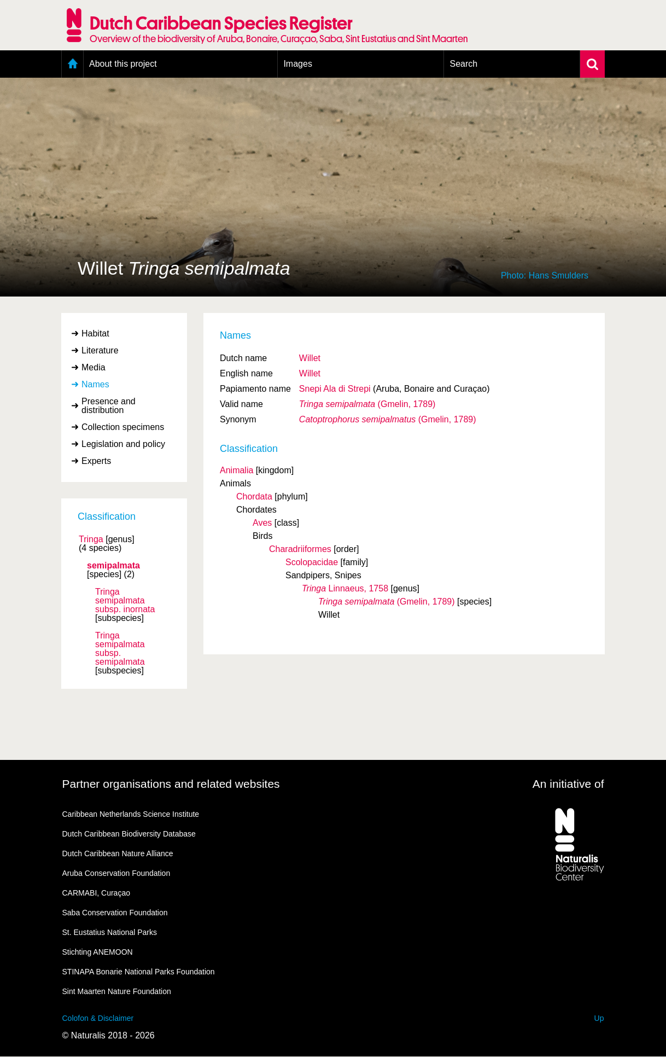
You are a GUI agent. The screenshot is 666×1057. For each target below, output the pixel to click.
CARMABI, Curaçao (96, 892)
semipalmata (113, 565)
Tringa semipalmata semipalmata (120, 648)
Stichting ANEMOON (97, 952)
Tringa (91, 539)
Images (297, 63)
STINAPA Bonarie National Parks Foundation (138, 971)
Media (93, 367)
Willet (309, 358)
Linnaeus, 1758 (345, 588)
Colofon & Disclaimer (98, 1018)
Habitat (95, 333)
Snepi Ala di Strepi (335, 388)
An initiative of (568, 783)
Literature (100, 350)
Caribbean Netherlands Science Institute (131, 814)
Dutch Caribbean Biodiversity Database (129, 833)
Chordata (254, 496)
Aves (262, 522)
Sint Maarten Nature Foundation (116, 991)
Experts (96, 461)
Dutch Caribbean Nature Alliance (117, 853)
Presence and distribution (108, 406)
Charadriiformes (300, 549)
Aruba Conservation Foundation (116, 873)
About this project (123, 63)
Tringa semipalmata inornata (125, 601)
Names (95, 384)
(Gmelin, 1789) (367, 404)
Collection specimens (122, 427)
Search (463, 63)
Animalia (236, 470)
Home (72, 64)
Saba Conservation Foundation (115, 912)
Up (599, 1018)
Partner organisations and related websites (171, 783)
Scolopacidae (311, 562)
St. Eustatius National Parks (109, 932)
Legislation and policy (123, 444)
